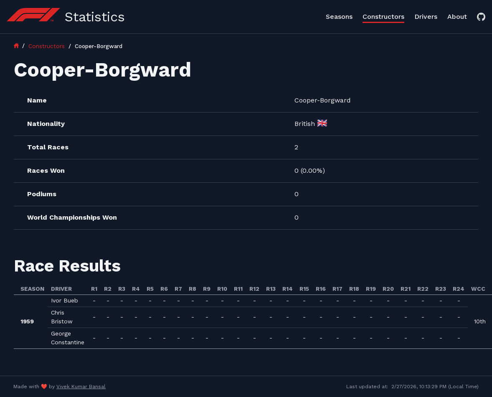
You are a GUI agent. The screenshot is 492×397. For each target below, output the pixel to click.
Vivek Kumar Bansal (81, 386)
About (457, 16)
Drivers (425, 16)
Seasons (339, 16)
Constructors (383, 16)
